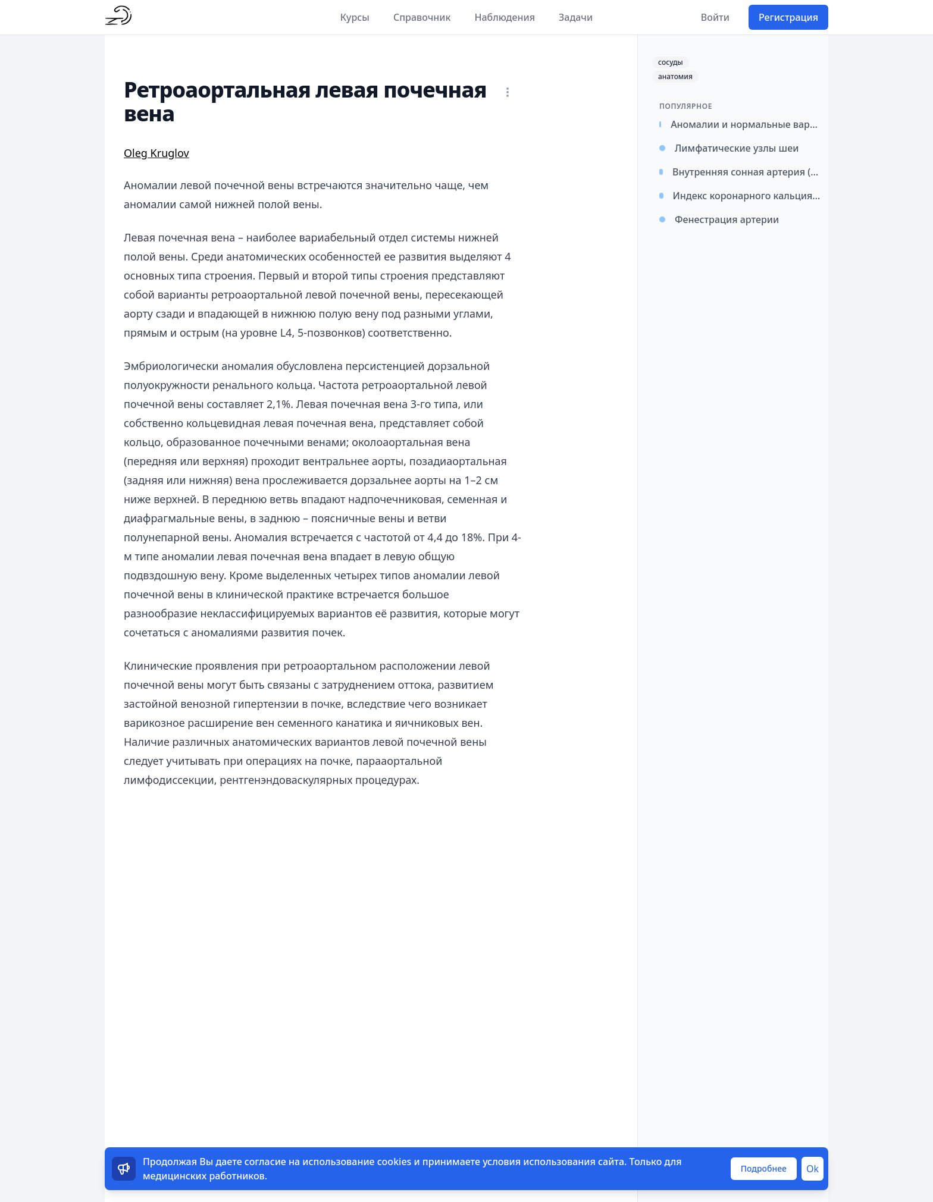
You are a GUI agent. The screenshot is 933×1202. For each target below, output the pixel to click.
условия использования (539, 1161)
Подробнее (764, 1168)
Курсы (355, 17)
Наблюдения (504, 17)
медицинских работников (204, 1175)
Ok (812, 1168)
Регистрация (788, 17)
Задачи (576, 17)
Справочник (422, 17)
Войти (715, 17)
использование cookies (356, 1161)
